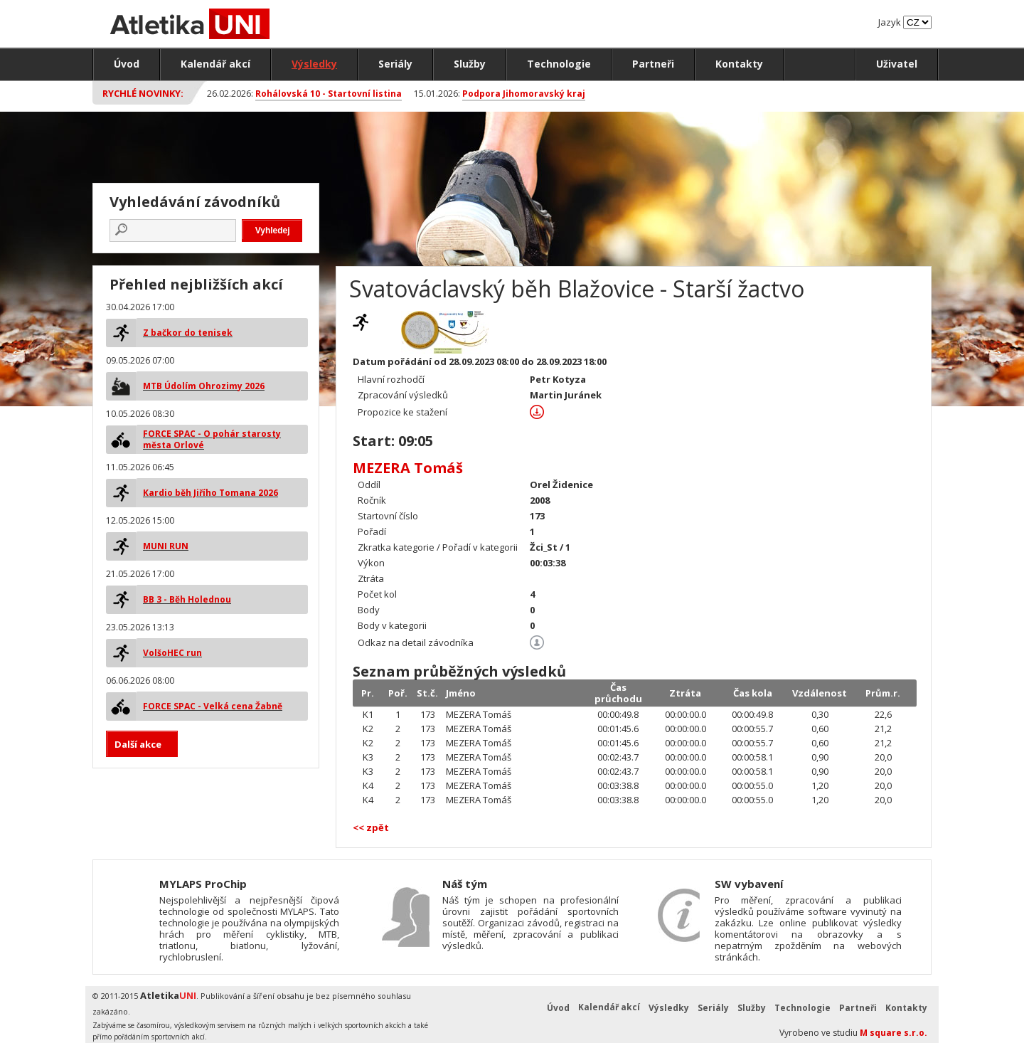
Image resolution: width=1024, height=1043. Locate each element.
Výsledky (314, 63)
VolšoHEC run (172, 653)
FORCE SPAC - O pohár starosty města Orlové (212, 439)
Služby (470, 63)
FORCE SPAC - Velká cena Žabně (212, 706)
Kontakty (739, 63)
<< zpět (371, 827)
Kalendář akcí (215, 63)
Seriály (395, 63)
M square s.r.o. (893, 1033)
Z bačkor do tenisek (188, 333)
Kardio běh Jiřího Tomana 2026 (210, 493)
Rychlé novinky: (142, 93)
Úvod (126, 63)
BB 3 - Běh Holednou (187, 599)
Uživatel (896, 63)
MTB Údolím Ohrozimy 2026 (204, 386)
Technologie (559, 63)
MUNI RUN (165, 546)
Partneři (653, 63)
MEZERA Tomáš (408, 467)
